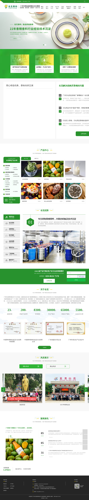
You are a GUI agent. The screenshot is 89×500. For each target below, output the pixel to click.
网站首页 (42, 7)
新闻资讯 (75, 7)
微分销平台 (18, 469)
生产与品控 (57, 7)
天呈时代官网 (27, 469)
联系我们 (79, 7)
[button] (43, 45)
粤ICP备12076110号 (57, 496)
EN (84, 7)
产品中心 (52, 7)
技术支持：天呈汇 (44, 498)
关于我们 (47, 7)
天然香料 (62, 7)
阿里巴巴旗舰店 (68, 7)
